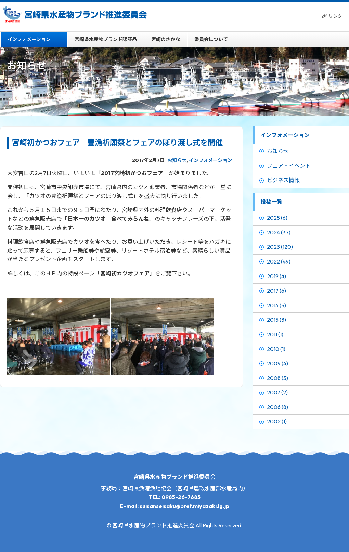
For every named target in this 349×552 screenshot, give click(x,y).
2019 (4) (276, 276)
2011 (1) (275, 334)
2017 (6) (276, 290)
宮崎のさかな (165, 39)
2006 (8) (277, 407)
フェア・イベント (289, 165)
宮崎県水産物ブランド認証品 (106, 39)
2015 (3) (276, 319)
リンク (335, 16)
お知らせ (176, 160)
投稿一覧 (271, 201)
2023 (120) (280, 246)
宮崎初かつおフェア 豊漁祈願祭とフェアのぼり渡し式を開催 (117, 142)
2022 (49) (278, 261)
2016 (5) (276, 305)
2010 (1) (276, 349)
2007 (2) (277, 392)
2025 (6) (277, 217)
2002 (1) (277, 421)
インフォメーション (29, 39)
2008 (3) (277, 378)
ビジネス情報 (283, 180)
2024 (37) (278, 232)
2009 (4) (277, 363)
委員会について (211, 39)
